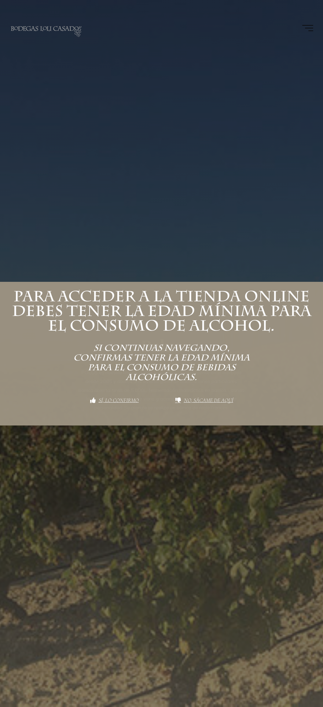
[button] (310, 8)
